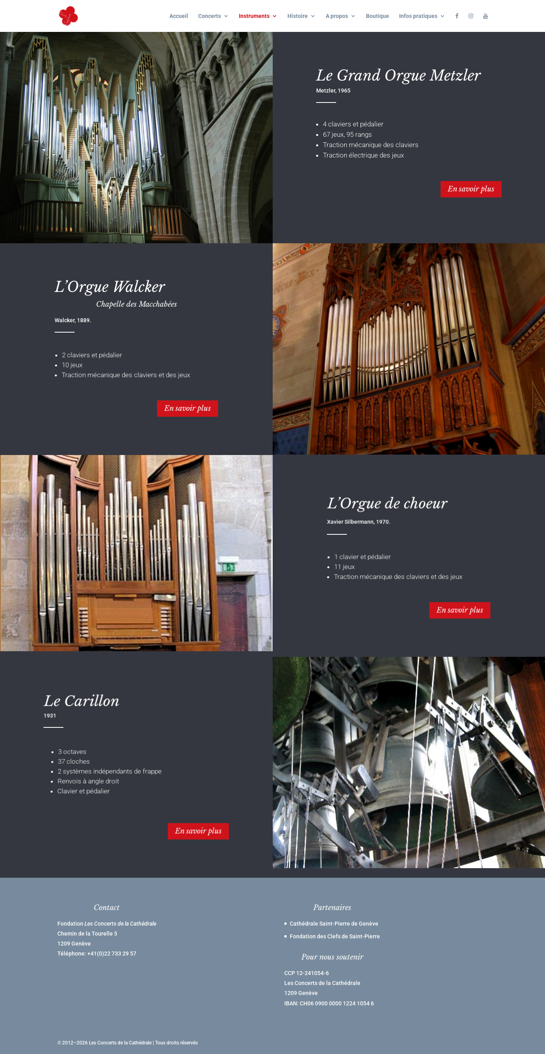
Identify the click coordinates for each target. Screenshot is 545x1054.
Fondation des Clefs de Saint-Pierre (335, 936)
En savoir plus (471, 189)
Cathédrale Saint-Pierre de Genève (334, 923)
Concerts (209, 16)
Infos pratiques (418, 16)
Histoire (297, 16)
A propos (337, 16)
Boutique (377, 16)
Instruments (254, 16)
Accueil (178, 16)
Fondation (106, 923)
